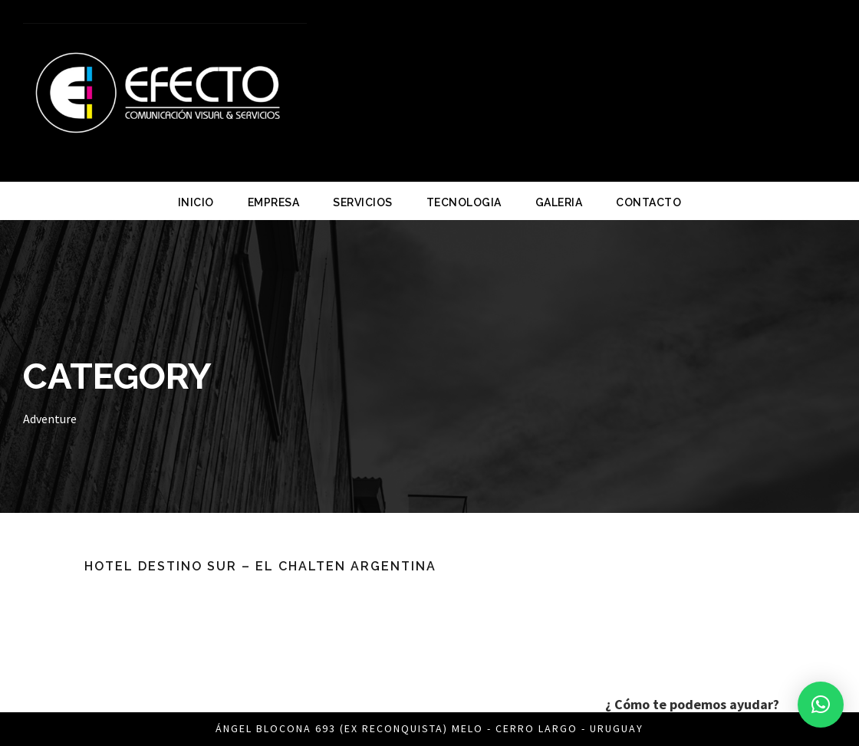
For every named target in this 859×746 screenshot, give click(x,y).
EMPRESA (274, 202)
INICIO (196, 202)
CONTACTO (648, 202)
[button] (821, 705)
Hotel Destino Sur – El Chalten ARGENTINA (260, 566)
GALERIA (559, 202)
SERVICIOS (363, 202)
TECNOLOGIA (464, 202)
